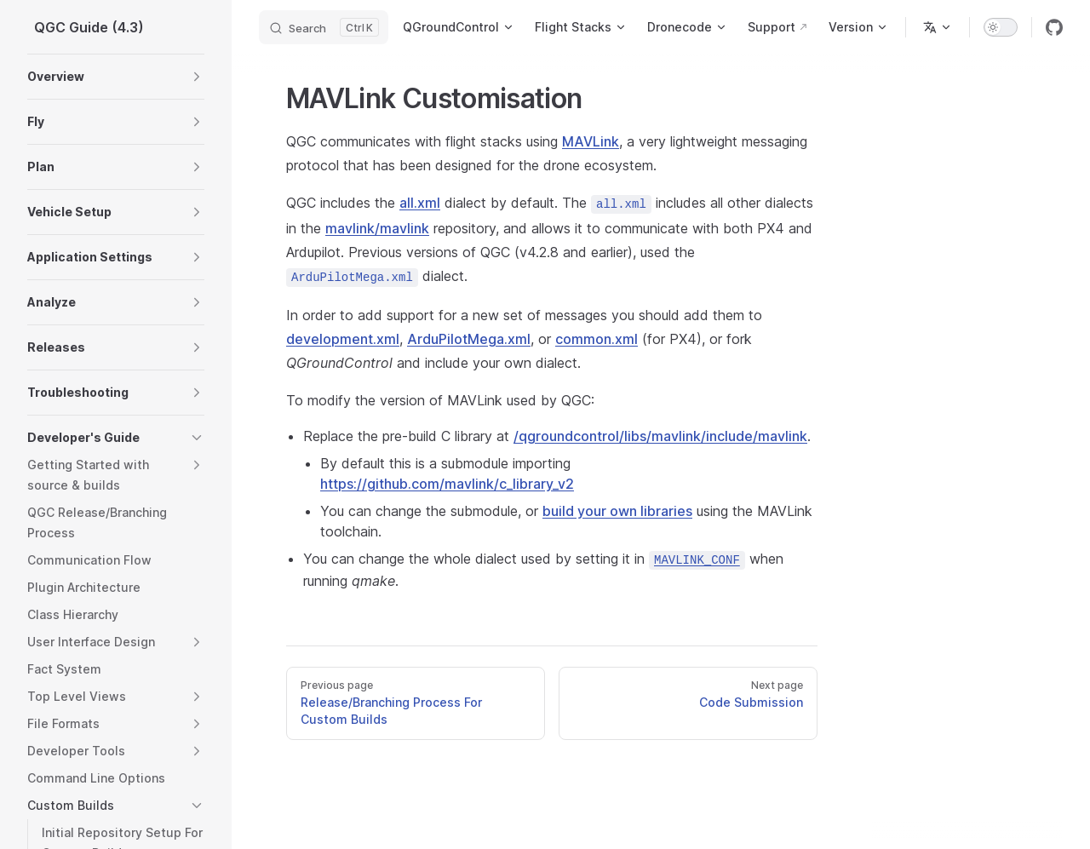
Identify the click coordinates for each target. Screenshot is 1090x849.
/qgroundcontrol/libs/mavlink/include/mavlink (660, 436)
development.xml (342, 338)
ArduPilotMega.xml (469, 338)
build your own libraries (617, 510)
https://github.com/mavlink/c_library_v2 (447, 483)
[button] (196, 76)
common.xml (596, 338)
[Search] (323, 27)
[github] (1054, 27)
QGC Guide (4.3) (89, 27)
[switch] (1001, 27)
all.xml (419, 202)
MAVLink (590, 141)
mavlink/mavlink (377, 228)
